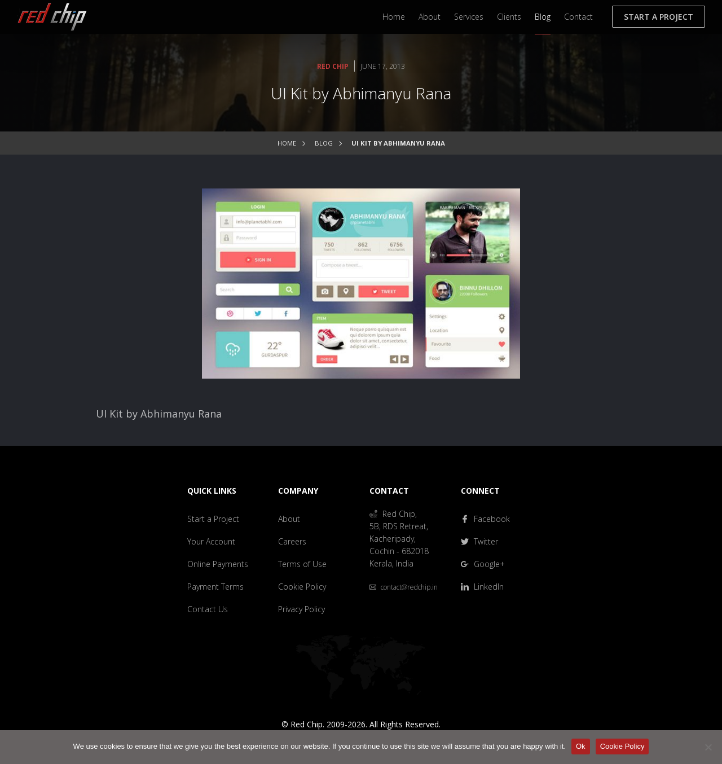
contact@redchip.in (403, 587)
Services (468, 16)
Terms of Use (302, 564)
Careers (292, 541)
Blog (543, 16)
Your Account (211, 541)
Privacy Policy (301, 609)
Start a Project (658, 16)
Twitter (479, 541)
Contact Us (207, 609)
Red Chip (333, 66)
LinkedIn (482, 586)
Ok (580, 746)
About (430, 16)
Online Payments (217, 564)
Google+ (483, 564)
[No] (708, 747)
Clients (509, 16)
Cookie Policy (302, 586)
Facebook (485, 518)
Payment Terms (215, 586)
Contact (578, 16)
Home (393, 16)
